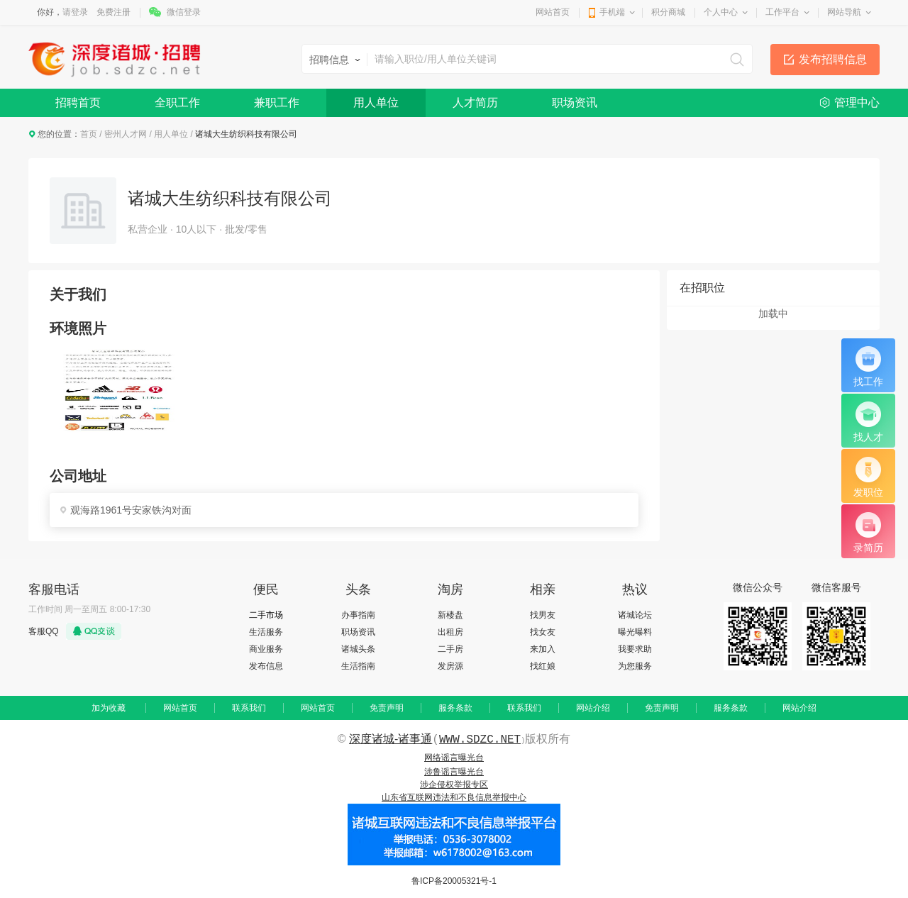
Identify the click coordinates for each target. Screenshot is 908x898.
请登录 (75, 12)
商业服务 (266, 649)
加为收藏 (109, 708)
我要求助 (635, 649)
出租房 (450, 632)
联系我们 (249, 708)
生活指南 (358, 666)
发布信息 (266, 666)
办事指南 (358, 615)
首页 (88, 134)
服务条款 (455, 708)
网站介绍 (593, 708)
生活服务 (266, 632)
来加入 (542, 649)
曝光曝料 (635, 632)
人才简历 (475, 102)
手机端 (612, 12)
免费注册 (113, 12)
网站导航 (844, 12)
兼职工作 (276, 102)
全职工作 (177, 102)
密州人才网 (125, 134)
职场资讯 (574, 102)
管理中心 (857, 102)
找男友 (542, 615)
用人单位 (376, 102)
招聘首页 (78, 102)
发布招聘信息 (833, 59)
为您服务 (635, 666)
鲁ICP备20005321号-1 (454, 881)
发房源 (450, 666)
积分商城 (668, 12)
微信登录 (184, 12)
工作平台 (782, 12)
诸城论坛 (635, 615)
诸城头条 (358, 649)
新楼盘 (450, 615)
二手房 (450, 649)
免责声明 (387, 708)
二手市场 (266, 615)
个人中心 (721, 12)
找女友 (542, 632)
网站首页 (553, 12)
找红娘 (542, 666)
